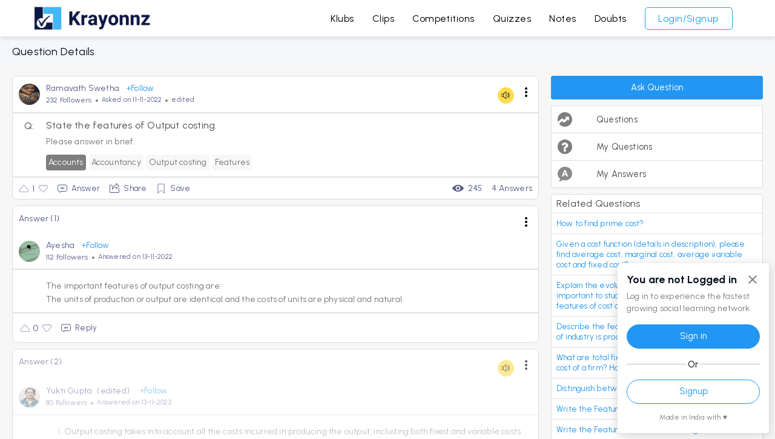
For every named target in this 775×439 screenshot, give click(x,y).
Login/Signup (688, 18)
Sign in (693, 335)
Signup (693, 391)
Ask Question (657, 87)
